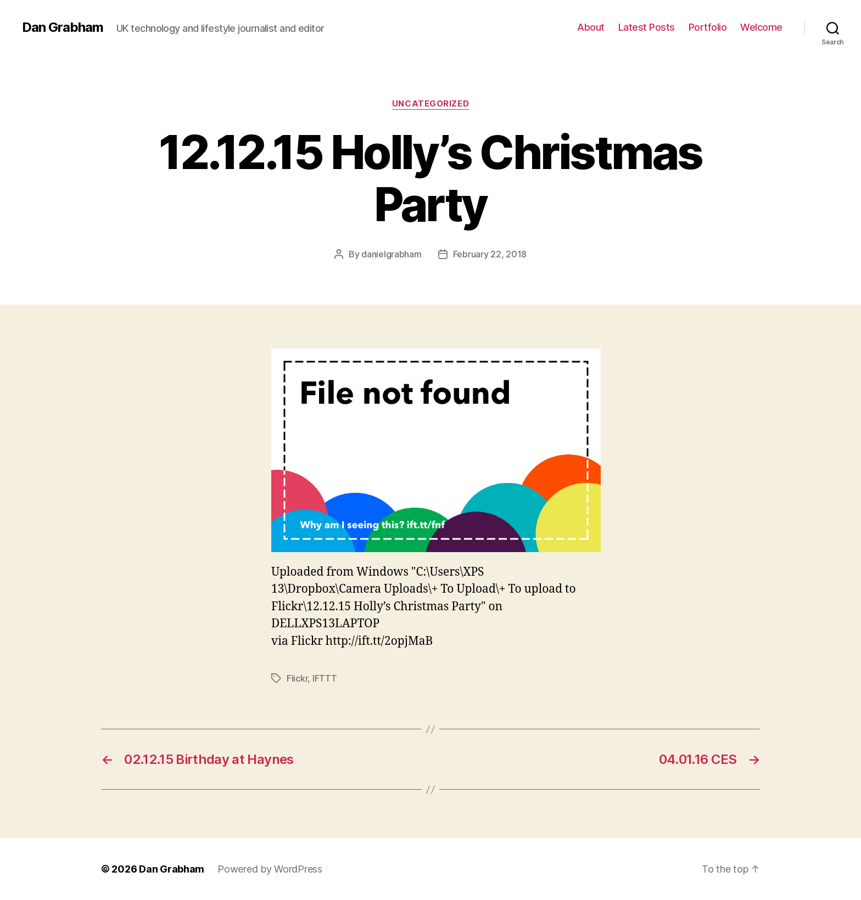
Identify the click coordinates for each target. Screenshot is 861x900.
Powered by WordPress (269, 869)
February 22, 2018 (490, 254)
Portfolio (708, 27)
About (591, 27)
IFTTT (324, 678)
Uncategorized (430, 104)
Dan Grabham (62, 27)
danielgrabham (391, 254)
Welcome (761, 27)
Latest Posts (646, 27)
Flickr (297, 678)
